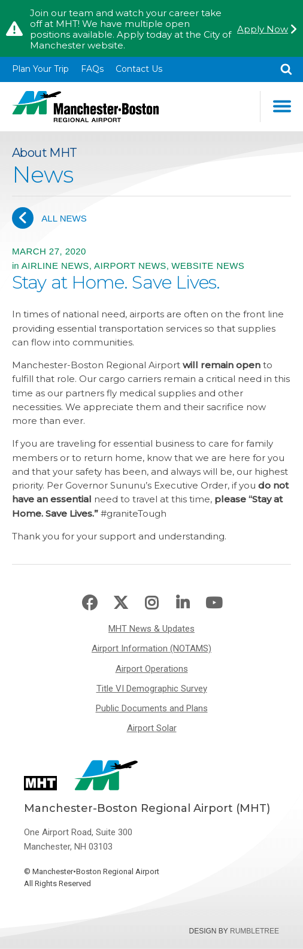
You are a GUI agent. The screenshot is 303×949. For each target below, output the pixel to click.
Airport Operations (152, 668)
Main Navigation (282, 106)
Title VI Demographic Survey (151, 688)
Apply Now (262, 29)
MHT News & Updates (151, 628)
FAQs (92, 68)
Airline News (55, 265)
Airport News (130, 265)
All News (49, 218)
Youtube (213, 603)
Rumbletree (254, 931)
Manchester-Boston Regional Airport (85, 106)
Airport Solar (152, 728)
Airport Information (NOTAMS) (151, 648)
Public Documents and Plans (152, 708)
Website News (207, 265)
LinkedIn (182, 603)
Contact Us (139, 68)
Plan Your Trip (40, 68)
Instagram (151, 603)
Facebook (89, 603)
